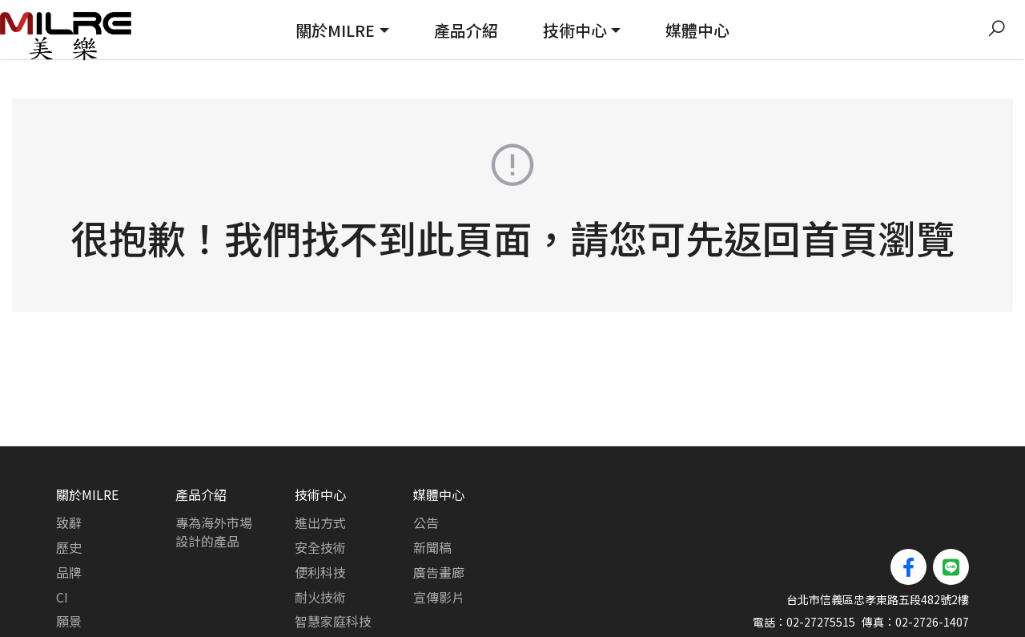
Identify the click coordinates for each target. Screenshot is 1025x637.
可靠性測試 (327, 585)
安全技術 (320, 487)
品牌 (69, 512)
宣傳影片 (438, 536)
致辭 (69, 462)
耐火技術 (320, 536)
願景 (69, 560)
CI (62, 536)
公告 (426, 462)
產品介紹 (466, 30)
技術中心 (575, 30)
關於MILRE (335, 30)
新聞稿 (432, 487)
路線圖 (75, 585)
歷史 (69, 487)
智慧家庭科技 (333, 560)
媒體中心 (697, 30)
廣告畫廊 (438, 512)
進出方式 (320, 462)
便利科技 (320, 512)
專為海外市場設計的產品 (213, 471)
